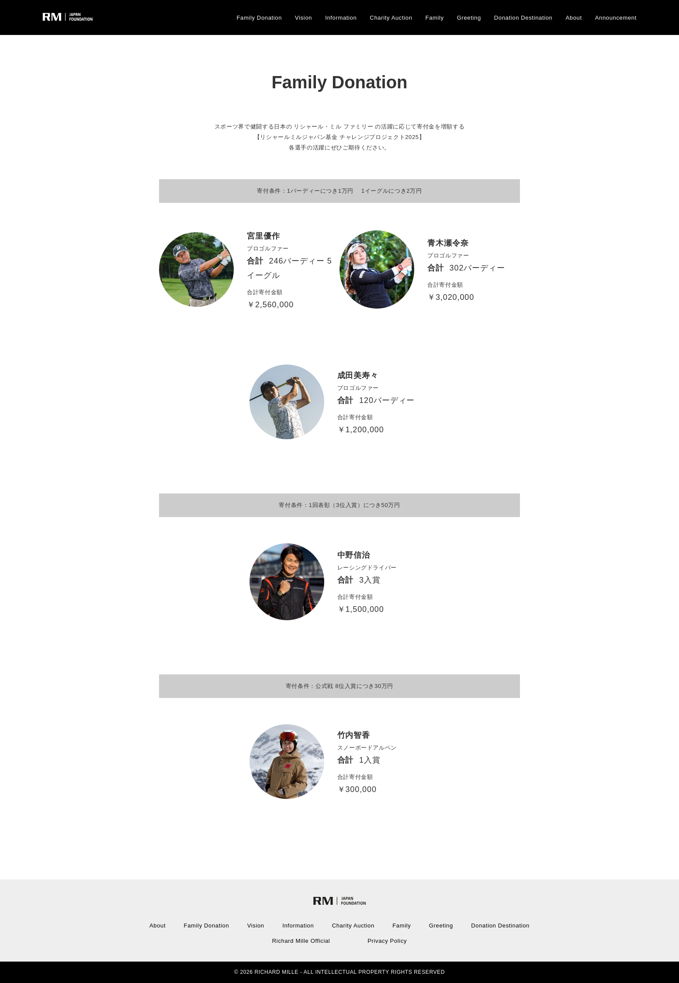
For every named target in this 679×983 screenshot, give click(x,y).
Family (435, 17)
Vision (303, 17)
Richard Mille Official (301, 941)
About (574, 17)
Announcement (616, 17)
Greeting (469, 17)
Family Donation (259, 17)
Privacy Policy (387, 941)
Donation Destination (523, 17)
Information (341, 17)
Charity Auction (391, 17)
